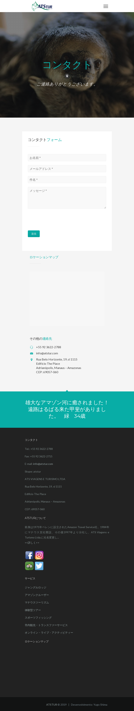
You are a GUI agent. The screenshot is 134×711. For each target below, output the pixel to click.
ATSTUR (51, 704)
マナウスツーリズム (37, 602)
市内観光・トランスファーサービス (46, 625)
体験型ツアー (33, 610)
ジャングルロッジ (35, 587)
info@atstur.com (43, 463)
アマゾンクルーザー (37, 594)
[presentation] (54, 220)
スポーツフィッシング (38, 617)
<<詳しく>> (32, 542)
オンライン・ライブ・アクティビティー (49, 632)
